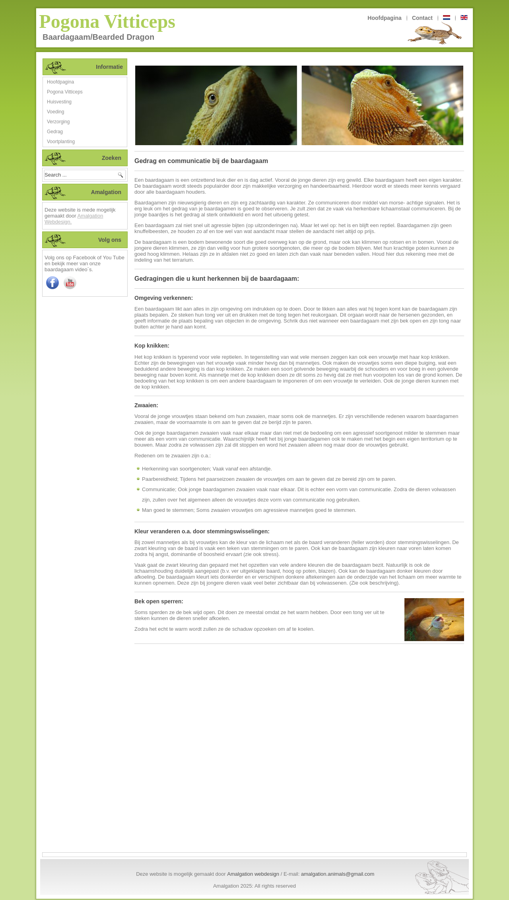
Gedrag (55, 131)
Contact (422, 18)
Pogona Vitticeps (107, 21)
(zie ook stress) (260, 554)
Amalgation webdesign (253, 874)
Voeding (55, 112)
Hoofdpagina (384, 18)
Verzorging (58, 121)
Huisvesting (59, 102)
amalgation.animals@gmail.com (337, 874)
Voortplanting (61, 141)
